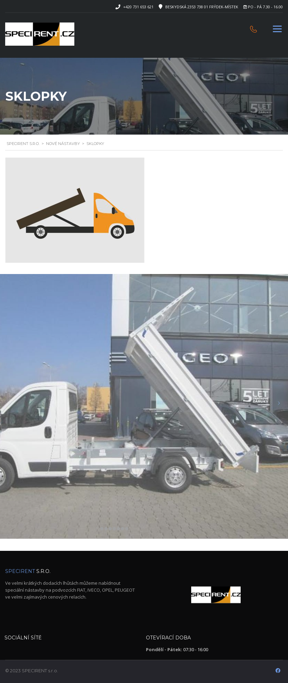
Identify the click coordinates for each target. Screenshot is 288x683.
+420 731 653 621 (138, 6)
